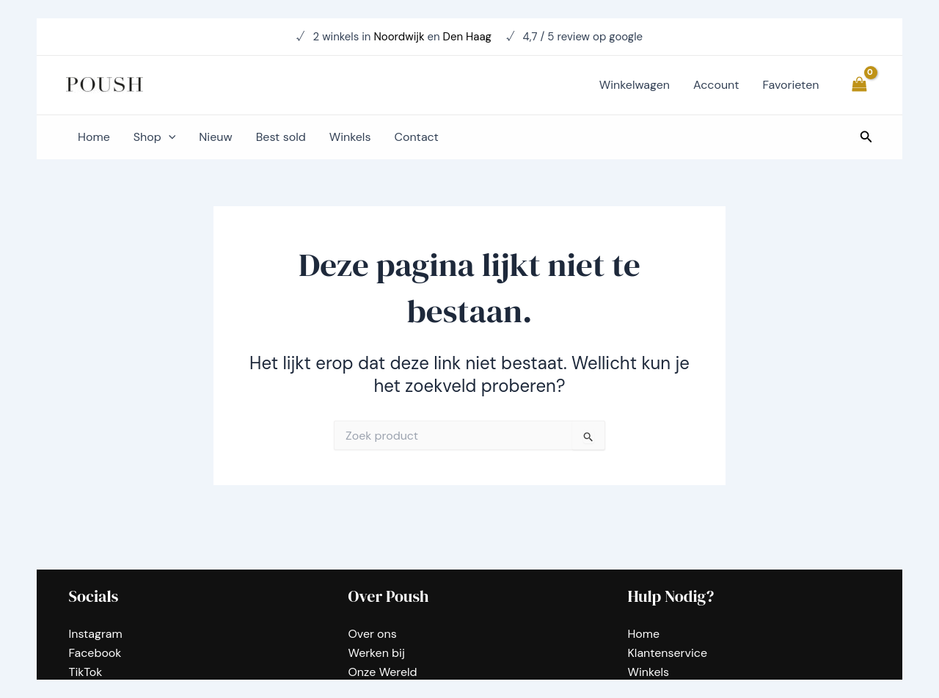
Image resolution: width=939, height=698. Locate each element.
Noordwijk (398, 36)
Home (644, 633)
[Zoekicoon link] (866, 138)
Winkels (649, 672)
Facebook (95, 653)
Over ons (372, 633)
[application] (168, 137)
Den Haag (468, 36)
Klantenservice (668, 653)
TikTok (86, 672)
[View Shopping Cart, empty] (859, 84)
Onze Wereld (382, 672)
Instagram (96, 633)
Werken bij (376, 653)
